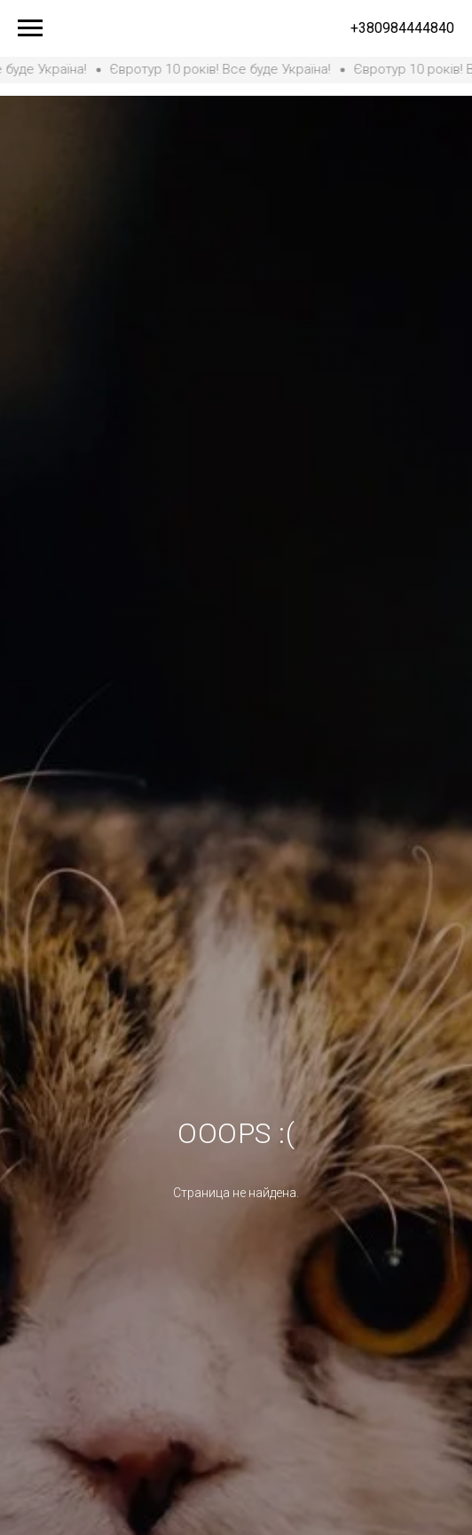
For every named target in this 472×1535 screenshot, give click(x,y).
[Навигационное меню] (30, 28)
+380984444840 (402, 28)
